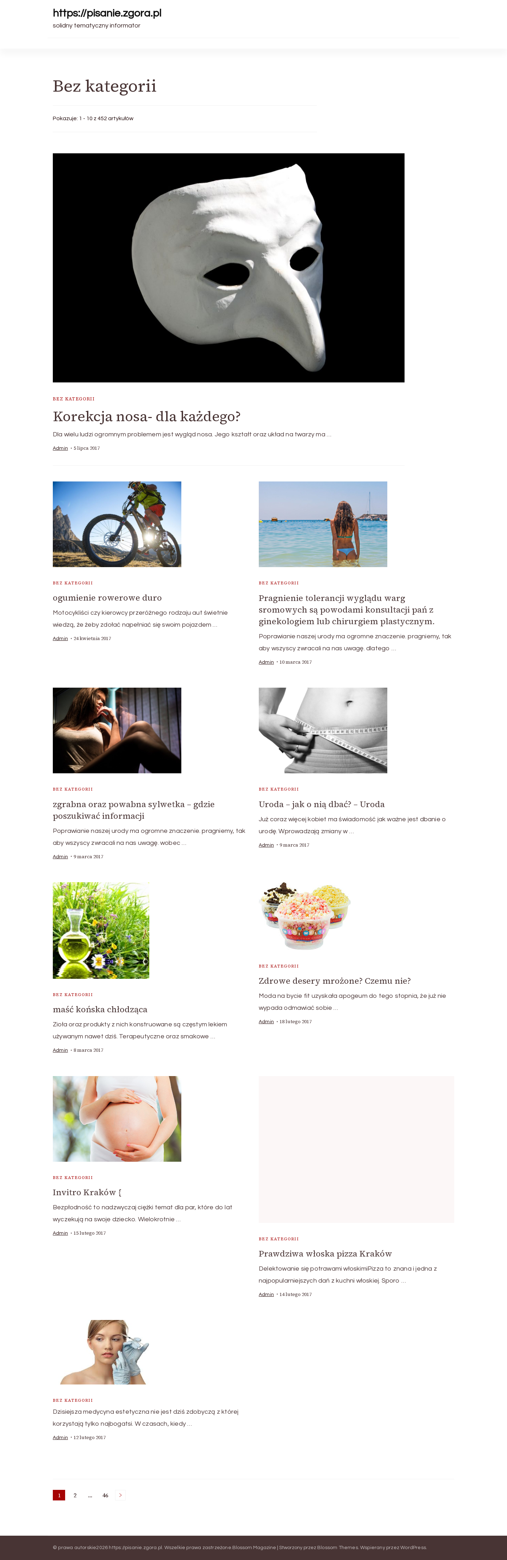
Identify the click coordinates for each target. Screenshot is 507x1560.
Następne (120, 1495)
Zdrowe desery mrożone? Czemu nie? (335, 981)
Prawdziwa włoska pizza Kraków (325, 1253)
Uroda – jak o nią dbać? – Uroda (322, 804)
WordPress (413, 1547)
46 (106, 1495)
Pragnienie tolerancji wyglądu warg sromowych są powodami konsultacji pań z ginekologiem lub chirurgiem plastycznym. (347, 609)
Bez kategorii (74, 399)
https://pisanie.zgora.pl (107, 13)
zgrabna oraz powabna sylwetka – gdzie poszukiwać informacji (134, 810)
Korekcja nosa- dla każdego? (147, 416)
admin (60, 448)
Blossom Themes (337, 1547)
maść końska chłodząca (100, 1009)
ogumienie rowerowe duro (107, 597)
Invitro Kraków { (87, 1192)
